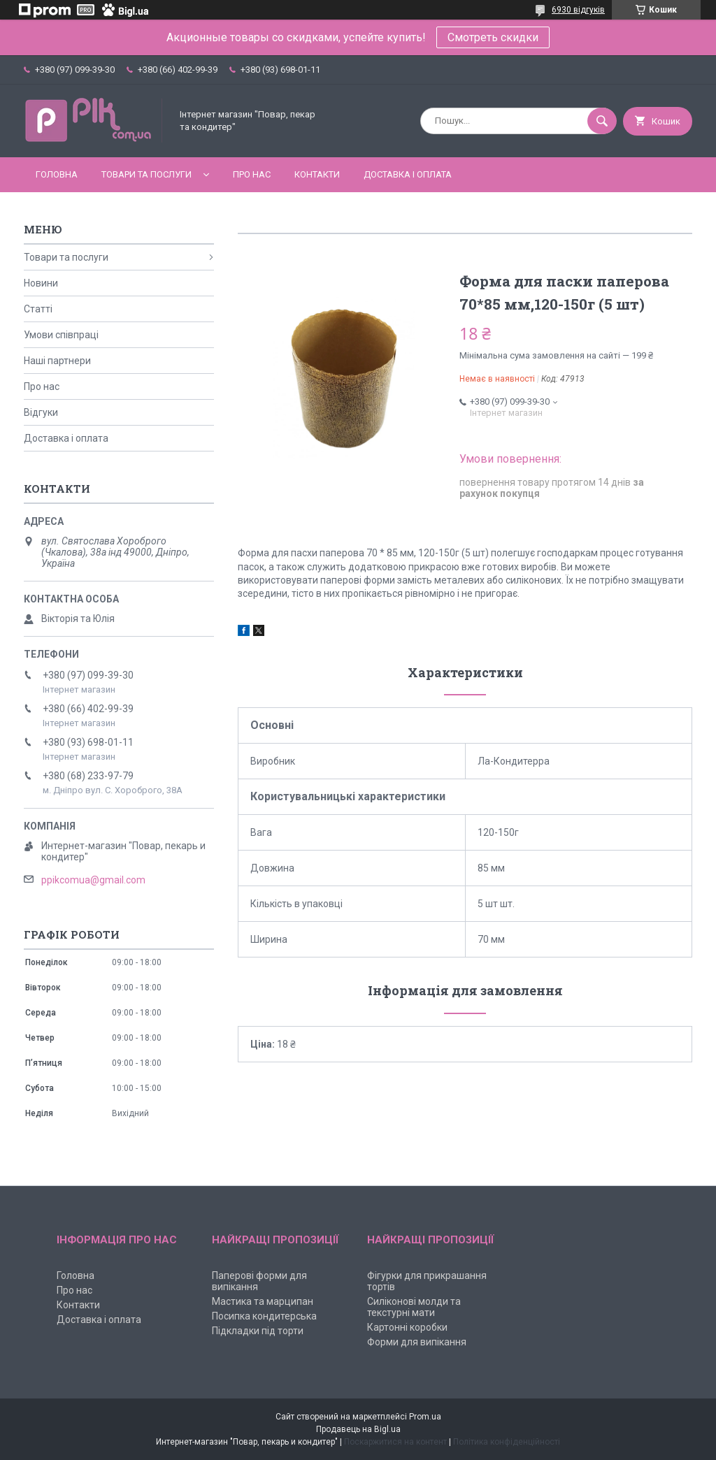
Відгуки (41, 412)
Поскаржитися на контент (395, 1442)
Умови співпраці (61, 334)
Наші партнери (57, 360)
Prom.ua (425, 1417)
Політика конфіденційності (506, 1442)
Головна (57, 174)
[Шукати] (602, 121)
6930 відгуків (578, 10)
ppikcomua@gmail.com (93, 880)
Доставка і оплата (408, 174)
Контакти (317, 174)
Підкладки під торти (257, 1330)
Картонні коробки (407, 1327)
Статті (38, 309)
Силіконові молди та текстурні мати (414, 1307)
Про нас (252, 174)
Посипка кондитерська (264, 1316)
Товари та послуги (146, 174)
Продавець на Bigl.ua (358, 1429)
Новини (41, 283)
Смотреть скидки (493, 37)
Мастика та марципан (262, 1301)
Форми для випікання (416, 1341)
